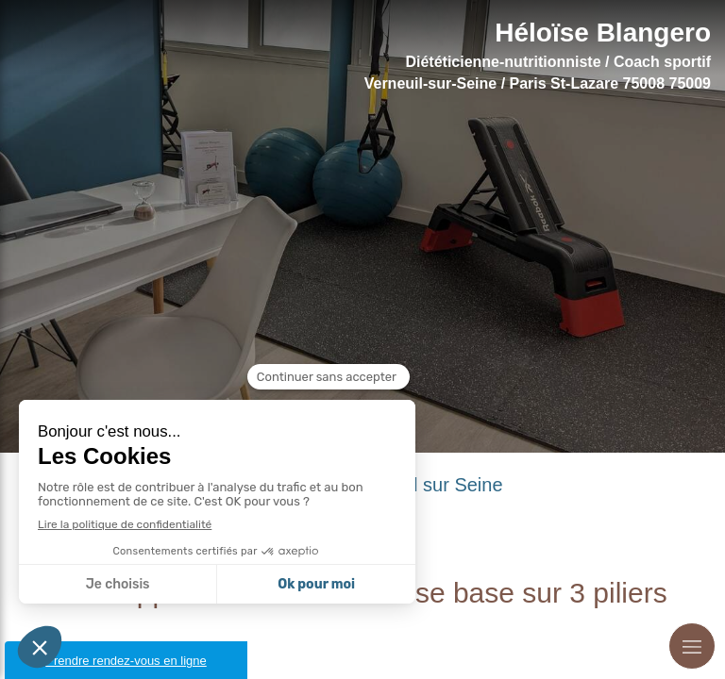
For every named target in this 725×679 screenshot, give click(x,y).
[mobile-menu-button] (692, 646)
